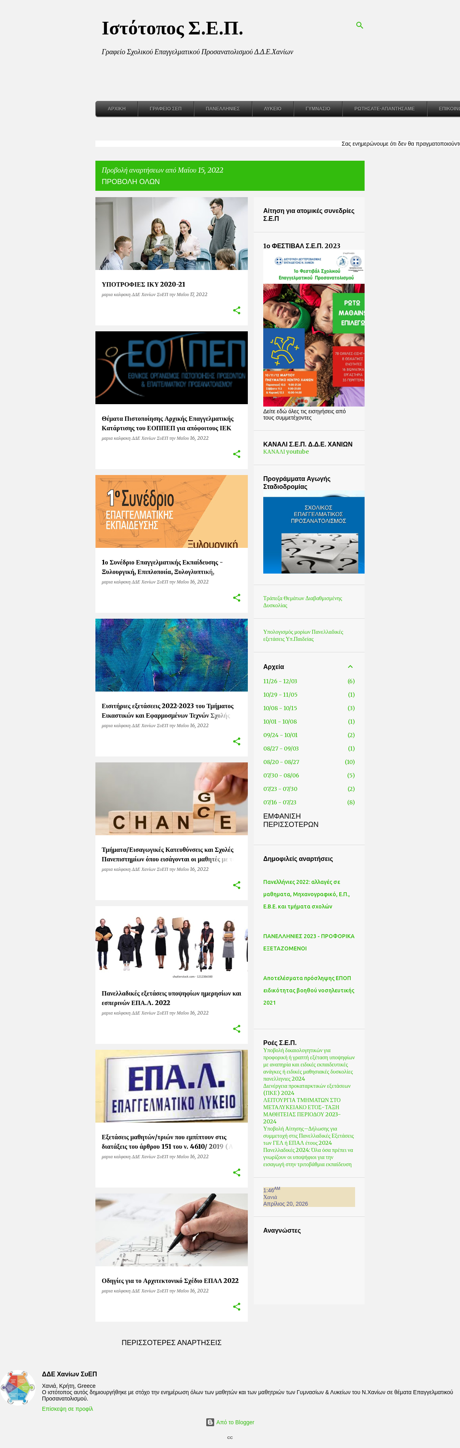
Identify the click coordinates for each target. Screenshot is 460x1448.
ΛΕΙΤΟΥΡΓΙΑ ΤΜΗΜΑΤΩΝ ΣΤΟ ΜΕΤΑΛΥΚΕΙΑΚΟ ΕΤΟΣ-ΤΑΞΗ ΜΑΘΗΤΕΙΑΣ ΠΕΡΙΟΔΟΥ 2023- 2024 (316, 1110)
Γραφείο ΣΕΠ (165, 109)
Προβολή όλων (131, 182)
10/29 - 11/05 (294, 694)
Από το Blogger (229, 1422)
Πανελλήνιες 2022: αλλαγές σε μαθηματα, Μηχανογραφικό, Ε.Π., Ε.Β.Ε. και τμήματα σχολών (320, 894)
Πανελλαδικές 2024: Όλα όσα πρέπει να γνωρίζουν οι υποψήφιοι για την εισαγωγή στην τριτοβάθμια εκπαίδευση (322, 1157)
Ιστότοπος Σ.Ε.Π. (172, 28)
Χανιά (284, 1197)
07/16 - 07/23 (293, 802)
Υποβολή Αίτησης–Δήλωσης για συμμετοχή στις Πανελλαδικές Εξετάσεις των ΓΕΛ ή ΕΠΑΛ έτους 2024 (322, 1135)
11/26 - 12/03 (294, 681)
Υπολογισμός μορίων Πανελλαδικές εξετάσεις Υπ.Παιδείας (317, 635)
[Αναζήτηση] (360, 25)
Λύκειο (272, 109)
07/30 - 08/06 (295, 775)
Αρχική (116, 109)
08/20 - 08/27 (295, 762)
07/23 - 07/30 (294, 788)
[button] (236, 311)
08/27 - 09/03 (295, 748)
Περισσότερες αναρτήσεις (172, 1343)
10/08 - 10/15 (294, 708)
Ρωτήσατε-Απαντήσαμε (384, 109)
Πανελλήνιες (223, 109)
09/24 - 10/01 (294, 735)
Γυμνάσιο (318, 109)
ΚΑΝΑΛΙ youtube (300, 451)
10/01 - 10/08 (294, 721)
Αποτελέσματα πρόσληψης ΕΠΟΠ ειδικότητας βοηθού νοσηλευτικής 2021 (322, 990)
